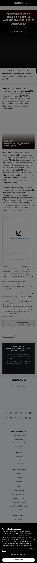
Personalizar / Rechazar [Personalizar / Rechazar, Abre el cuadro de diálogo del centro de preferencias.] (18, 555)
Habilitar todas (18, 560)
